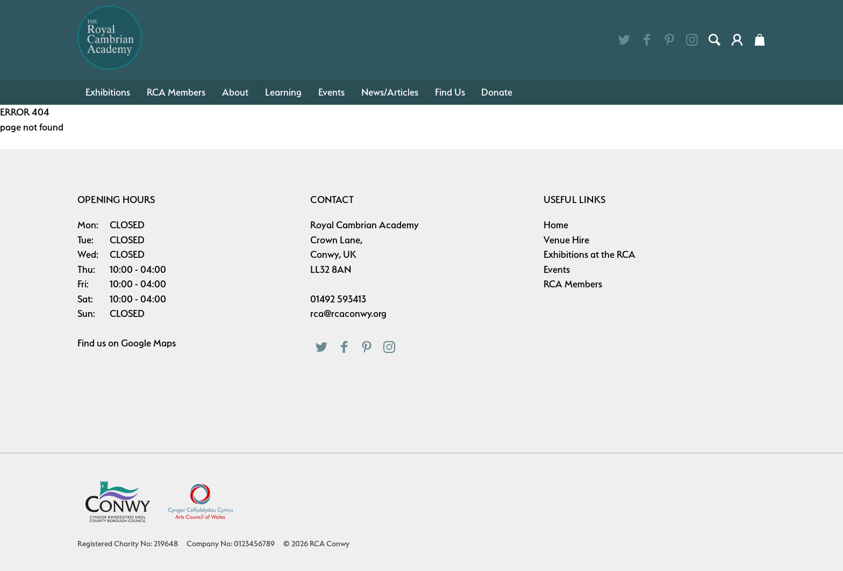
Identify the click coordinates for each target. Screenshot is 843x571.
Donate (496, 92)
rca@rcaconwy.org (348, 313)
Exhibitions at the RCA (589, 254)
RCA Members (176, 92)
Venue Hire (566, 239)
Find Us (450, 92)
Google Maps (148, 343)
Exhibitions (107, 92)
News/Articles (389, 92)
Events (331, 92)
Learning (283, 92)
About (235, 92)
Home (556, 224)
